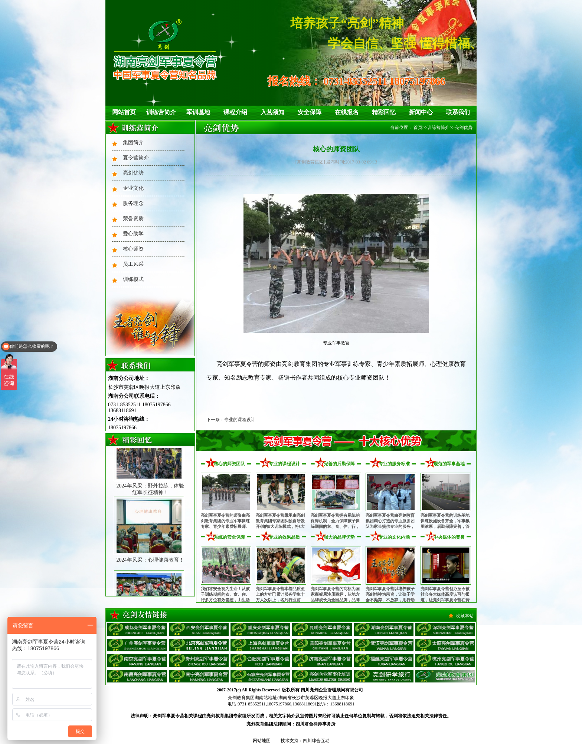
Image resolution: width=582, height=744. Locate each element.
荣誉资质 (133, 218)
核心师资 (133, 249)
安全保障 (309, 112)
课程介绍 (235, 112)
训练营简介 (161, 112)
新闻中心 (421, 112)
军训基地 (198, 112)
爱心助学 (133, 234)
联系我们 (458, 112)
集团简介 (133, 142)
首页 (417, 127)
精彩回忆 (384, 112)
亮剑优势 (133, 173)
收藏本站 (465, 615)
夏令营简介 (136, 158)
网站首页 (124, 112)
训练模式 (133, 279)
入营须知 (272, 112)
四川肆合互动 (316, 740)
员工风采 (133, 264)
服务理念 (133, 203)
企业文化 (133, 188)
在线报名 (347, 112)
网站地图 (262, 740)
